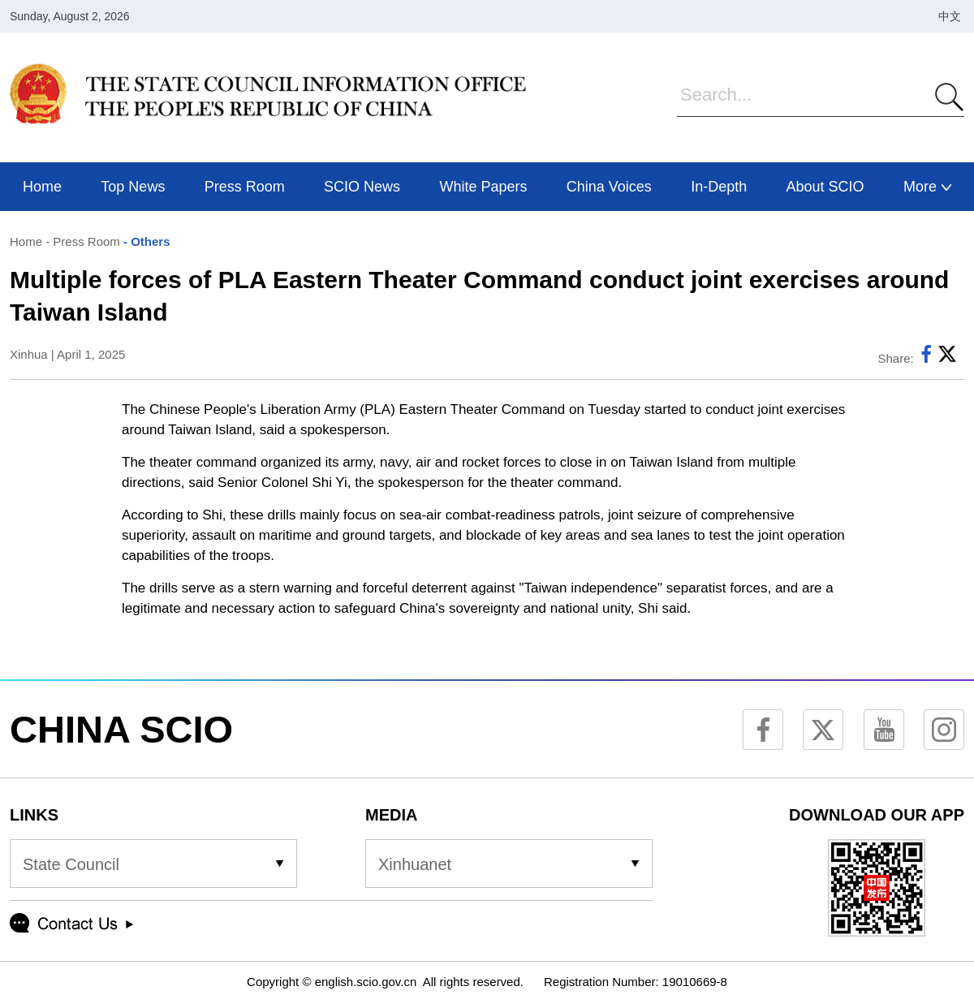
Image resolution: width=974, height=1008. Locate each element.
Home (26, 241)
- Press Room (81, 241)
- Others (145, 241)
